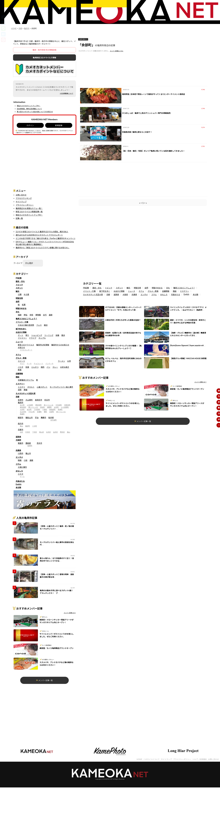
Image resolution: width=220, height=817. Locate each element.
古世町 (56, 407)
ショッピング (36, 335)
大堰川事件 (22, 467)
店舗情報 (19, 373)
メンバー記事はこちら (116, 51)
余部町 (51, 412)
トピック (19, 285)
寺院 (31, 315)
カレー (55, 367)
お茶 (69, 361)
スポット (19, 288)
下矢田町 (37, 409)
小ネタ (20, 474)
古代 (45, 315)
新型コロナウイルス (26, 345)
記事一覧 (19, 218)
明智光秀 (19, 298)
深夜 (19, 390)
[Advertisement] (44, 160)
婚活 (46, 325)
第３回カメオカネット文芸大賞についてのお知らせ (35, 112)
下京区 (34, 432)
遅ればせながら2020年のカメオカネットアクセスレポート (39, 235)
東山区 (41, 432)
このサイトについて (151, 759)
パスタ (20, 367)
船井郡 (51, 417)
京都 (17, 397)
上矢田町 (30, 405)
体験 (57, 335)
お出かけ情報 (21, 332)
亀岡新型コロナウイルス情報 (44, 57)
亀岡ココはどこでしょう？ (26, 318)
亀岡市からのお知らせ (60, 345)
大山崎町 (29, 400)
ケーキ (29, 363)
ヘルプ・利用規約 (199, 759)
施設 (17, 377)
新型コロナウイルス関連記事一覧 (29, 211)
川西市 (20, 453)
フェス (39, 325)
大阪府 (18, 440)
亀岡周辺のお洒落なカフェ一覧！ (29, 208)
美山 (21, 426)
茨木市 (39, 443)
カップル (42, 338)
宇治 (37, 417)
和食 (27, 367)
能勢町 (29, 446)
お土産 (26, 294)
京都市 (20, 429)
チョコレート (38, 363)
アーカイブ (17, 263)
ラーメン (61, 361)
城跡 (19, 315)
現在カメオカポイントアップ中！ (28, 106)
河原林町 (67, 405)
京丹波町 (53, 420)
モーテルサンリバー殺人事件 (61, 387)
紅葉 (24, 304)
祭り (27, 335)
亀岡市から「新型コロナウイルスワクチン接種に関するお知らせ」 (43, 247)
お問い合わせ (21, 195)
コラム (18, 464)
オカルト (31, 387)
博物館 (38, 315)
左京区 (55, 432)
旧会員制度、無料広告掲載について (29, 109)
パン (48, 367)
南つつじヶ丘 (48, 405)
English (18, 484)
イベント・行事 (22, 322)
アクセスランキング (24, 198)
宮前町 (42, 407)
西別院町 (38, 405)
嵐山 (68, 432)
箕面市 (20, 443)
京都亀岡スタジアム (26, 380)
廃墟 (25, 390)
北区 (21, 432)
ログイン (30, 125)
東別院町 (23, 407)
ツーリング (48, 335)
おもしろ (19, 471)
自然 (17, 301)
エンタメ (19, 457)
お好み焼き (64, 367)
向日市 (47, 400)
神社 (25, 315)
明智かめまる (21, 308)
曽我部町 (52, 409)
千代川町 (31, 412)
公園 (19, 294)
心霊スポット (42, 387)
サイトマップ (21, 202)
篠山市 (28, 453)
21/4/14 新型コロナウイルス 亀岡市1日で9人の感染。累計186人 (42, 231)
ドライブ (32, 338)
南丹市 (20, 423)
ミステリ (21, 387)
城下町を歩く (21, 329)
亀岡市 (20, 402)
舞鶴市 (43, 417)
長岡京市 (38, 400)
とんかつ (34, 367)
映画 (19, 460)
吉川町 (22, 405)
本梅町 (39, 412)
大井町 (22, 409)
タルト (22, 363)
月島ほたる (20, 481)
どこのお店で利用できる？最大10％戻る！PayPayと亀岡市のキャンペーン (45, 238)
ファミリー (22, 338)
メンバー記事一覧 (44, 680)
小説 (25, 460)
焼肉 (42, 367)
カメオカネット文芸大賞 (25, 393)
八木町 (34, 426)
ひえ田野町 (65, 407)
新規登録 (58, 125)
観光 (17, 291)
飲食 (19, 370)
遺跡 (50, 315)
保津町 (60, 409)
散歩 (63, 335)
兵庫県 (18, 450)
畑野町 (49, 407)
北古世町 (23, 412)
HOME (139, 759)
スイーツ (21, 361)
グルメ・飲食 (21, 358)
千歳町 (44, 409)
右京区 (48, 432)
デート (20, 335)
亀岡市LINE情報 (42, 345)
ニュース (19, 342)
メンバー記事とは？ (70, 613)
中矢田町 (59, 405)
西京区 (62, 432)
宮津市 (20, 400)
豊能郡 (28, 443)
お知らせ (21, 347)
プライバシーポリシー (25, 205)
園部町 (27, 426)
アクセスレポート (26, 350)
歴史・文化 (20, 281)
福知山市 (29, 417)
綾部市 (20, 417)
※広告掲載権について (66, 93)
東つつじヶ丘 (61, 412)
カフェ (18, 355)
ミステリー (20, 384)
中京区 (27, 432)
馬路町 (22, 414)
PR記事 (19, 278)
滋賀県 (18, 437)
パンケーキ (49, 363)
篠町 (45, 412)
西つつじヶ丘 (33, 407)
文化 (17, 312)
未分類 (18, 487)
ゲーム (22, 476)
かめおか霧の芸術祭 (26, 325)
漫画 (31, 460)
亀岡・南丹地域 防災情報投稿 (44, 50)
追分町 (29, 409)
